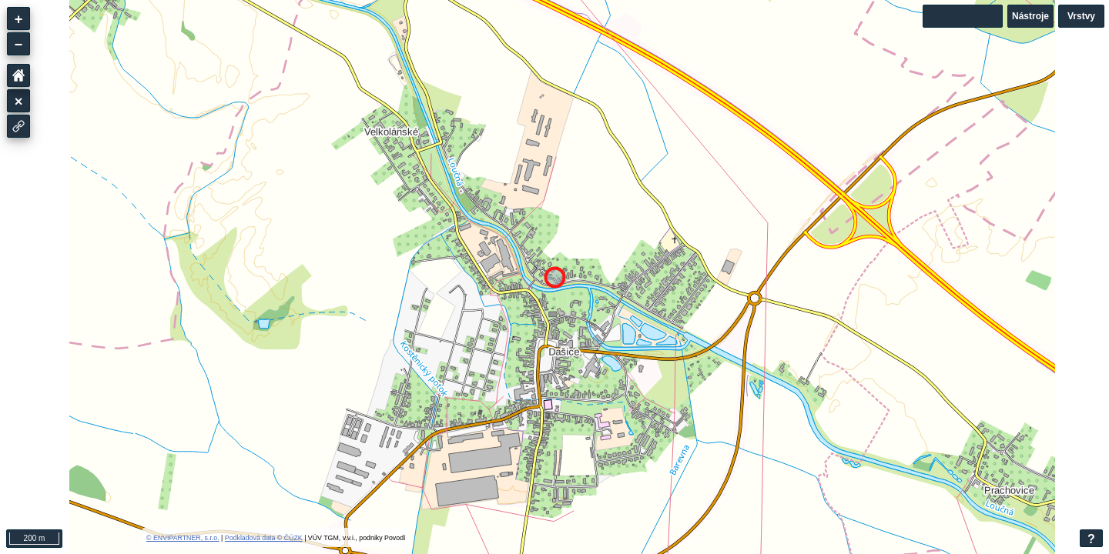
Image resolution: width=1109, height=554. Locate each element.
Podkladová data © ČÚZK (264, 538)
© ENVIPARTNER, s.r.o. (182, 538)
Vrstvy (1081, 16)
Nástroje (1030, 16)
